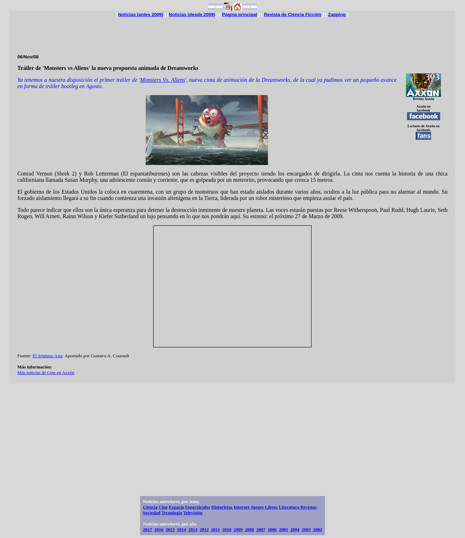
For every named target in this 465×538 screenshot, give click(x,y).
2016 (159, 529)
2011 (215, 529)
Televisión (192, 512)
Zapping (337, 14)
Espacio (176, 507)
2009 (237, 529)
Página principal (239, 14)
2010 (226, 529)
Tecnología (171, 512)
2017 (147, 529)
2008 (249, 529)
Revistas (308, 507)
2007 (260, 529)
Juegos (257, 507)
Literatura (289, 507)
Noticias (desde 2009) (192, 14)
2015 (170, 529)
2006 (272, 529)
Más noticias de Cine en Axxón (45, 372)
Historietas (222, 507)
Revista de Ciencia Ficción (292, 14)
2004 (294, 529)
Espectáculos (197, 507)
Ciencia (150, 507)
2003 (306, 529)
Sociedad (151, 512)
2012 (204, 529)
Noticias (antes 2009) (140, 14)
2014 (181, 529)
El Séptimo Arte (47, 355)
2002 (317, 529)
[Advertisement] (232, 33)
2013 (192, 529)
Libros (271, 507)
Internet (242, 507)
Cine (163, 507)
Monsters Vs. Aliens (162, 80)
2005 (283, 529)
